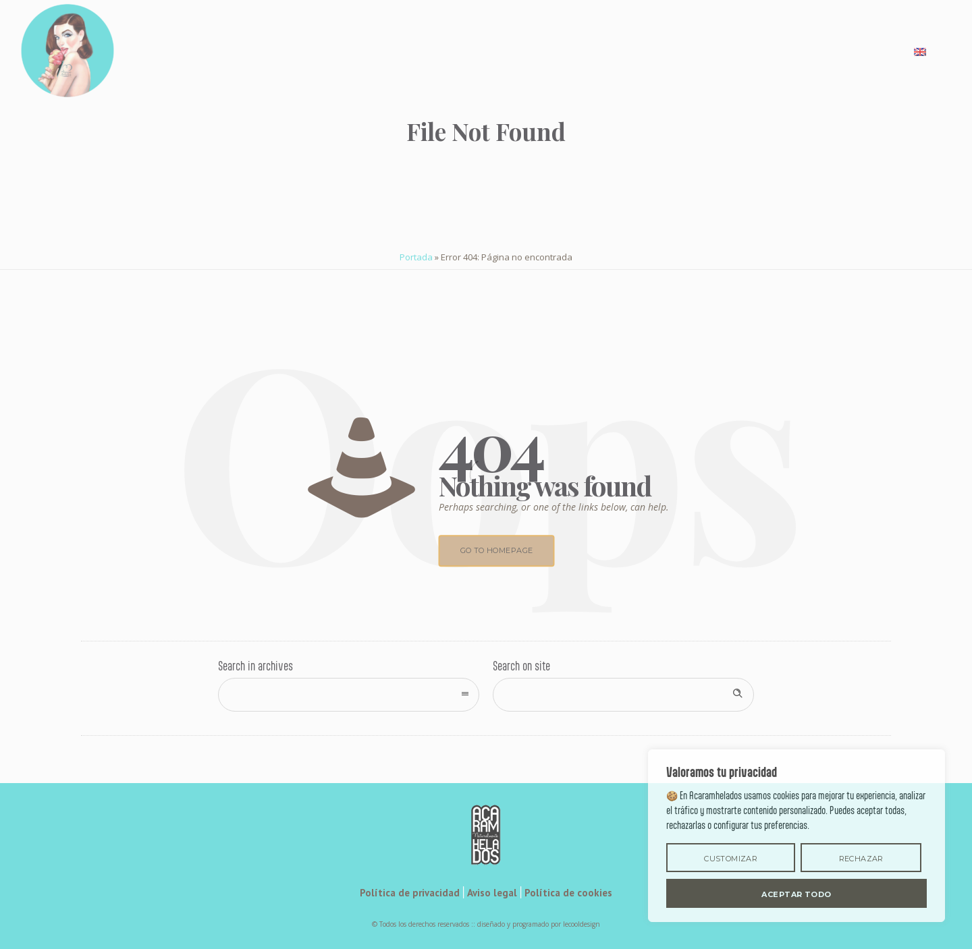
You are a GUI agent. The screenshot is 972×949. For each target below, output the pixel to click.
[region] (796, 835)
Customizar (730, 858)
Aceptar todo (796, 894)
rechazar (861, 858)
